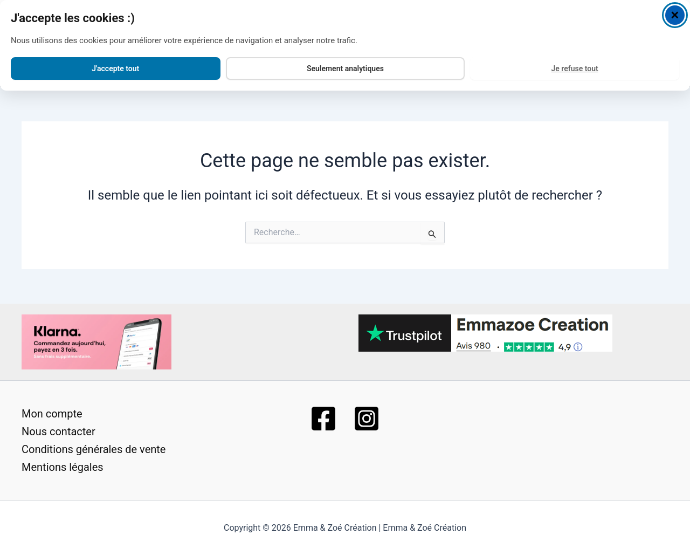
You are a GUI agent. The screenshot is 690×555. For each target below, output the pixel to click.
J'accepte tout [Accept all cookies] (115, 62)
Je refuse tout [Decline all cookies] (574, 62)
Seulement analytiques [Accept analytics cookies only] (345, 62)
